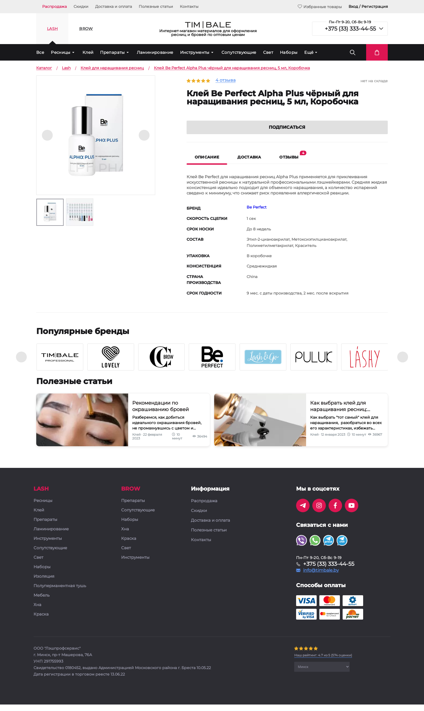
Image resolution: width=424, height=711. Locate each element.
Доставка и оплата (113, 6)
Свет (268, 52)
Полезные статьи (156, 6)
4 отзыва (226, 80)
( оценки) (323, 662)
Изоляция (44, 583)
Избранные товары (320, 7)
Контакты (189, 6)
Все (40, 52)
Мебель (41, 602)
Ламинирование (155, 52)
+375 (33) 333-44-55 (350, 28)
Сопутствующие (238, 52)
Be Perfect (257, 214)
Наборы (288, 52)
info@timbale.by (321, 577)
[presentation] (21, 363)
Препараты (112, 52)
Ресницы (61, 52)
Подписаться (287, 133)
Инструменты (195, 52)
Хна (37, 611)
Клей (88, 52)
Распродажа (54, 6)
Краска (41, 621)
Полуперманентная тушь (60, 592)
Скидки (81, 6)
